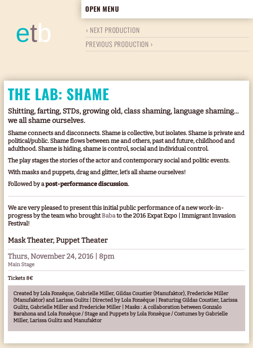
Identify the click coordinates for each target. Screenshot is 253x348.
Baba (109, 215)
